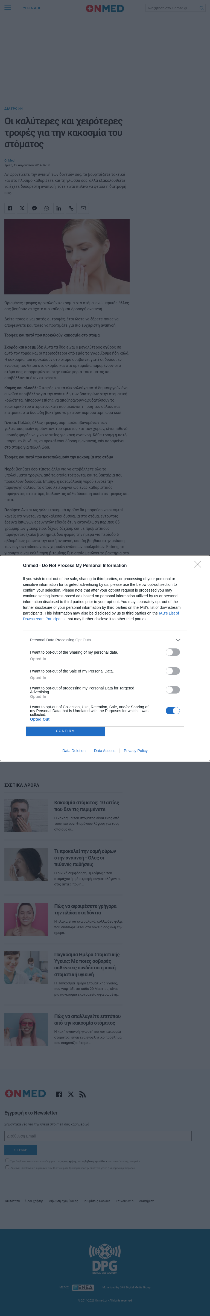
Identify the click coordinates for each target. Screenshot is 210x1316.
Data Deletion (74, 750)
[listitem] (105, 640)
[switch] (173, 652)
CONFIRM (65, 731)
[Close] (199, 566)
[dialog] (105, 658)
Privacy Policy (136, 750)
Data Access (104, 750)
